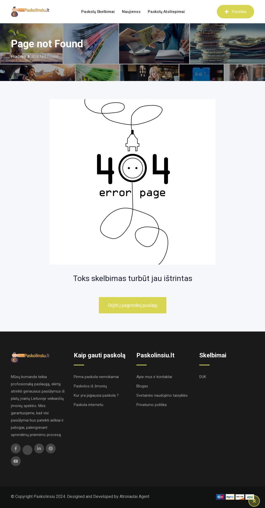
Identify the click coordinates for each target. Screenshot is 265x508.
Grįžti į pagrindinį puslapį (132, 305)
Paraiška (235, 11)
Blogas (142, 386)
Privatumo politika (151, 404)
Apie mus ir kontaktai (154, 376)
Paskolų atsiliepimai (166, 11)
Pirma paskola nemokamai (96, 376)
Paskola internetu (88, 404)
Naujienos (131, 11)
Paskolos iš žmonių (90, 386)
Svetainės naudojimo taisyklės (162, 395)
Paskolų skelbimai (98, 11)
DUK (202, 376)
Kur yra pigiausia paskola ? (96, 395)
